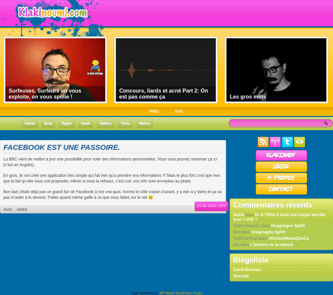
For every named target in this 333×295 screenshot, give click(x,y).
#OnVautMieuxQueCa (288, 238)
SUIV (178, 111)
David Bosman (247, 269)
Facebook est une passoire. (61, 147)
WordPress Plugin (188, 293)
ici (215, 159)
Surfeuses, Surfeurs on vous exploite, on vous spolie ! (45, 94)
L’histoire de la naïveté (271, 244)
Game (238, 214)
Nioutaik (241, 276)
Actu (7, 209)
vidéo (22, 209)
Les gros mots (248, 97)
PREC (154, 111)
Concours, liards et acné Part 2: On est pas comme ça (163, 94)
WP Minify (167, 293)
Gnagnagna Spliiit (288, 225)
